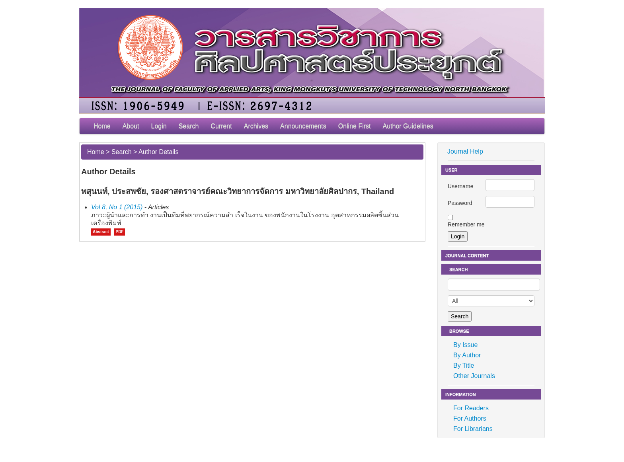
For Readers (471, 408)
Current (221, 126)
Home (102, 126)
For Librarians (473, 428)
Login (159, 126)
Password (460, 203)
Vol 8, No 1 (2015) (116, 207)
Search (189, 126)
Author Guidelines (408, 126)
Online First (354, 126)
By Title (463, 365)
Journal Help (465, 151)
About (131, 126)
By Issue (465, 344)
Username (461, 186)
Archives (256, 126)
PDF (119, 232)
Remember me (466, 224)
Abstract (101, 232)
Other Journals (474, 375)
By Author (467, 355)
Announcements (303, 126)
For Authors (469, 418)
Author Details (158, 151)
